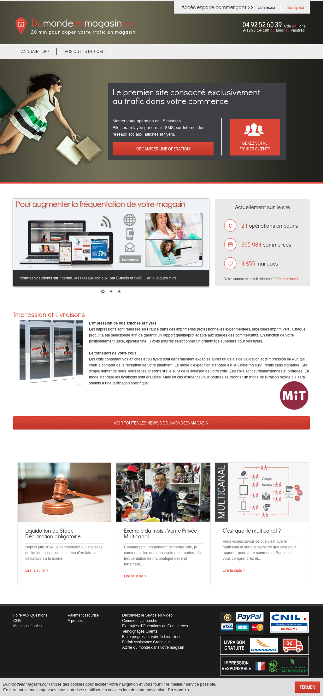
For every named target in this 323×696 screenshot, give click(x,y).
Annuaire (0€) (35, 51)
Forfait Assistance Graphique (146, 642)
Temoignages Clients (139, 631)
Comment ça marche (139, 620)
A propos (75, 620)
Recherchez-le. (289, 279)
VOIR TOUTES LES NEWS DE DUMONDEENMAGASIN (161, 423)
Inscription (295, 7)
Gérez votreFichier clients (255, 146)
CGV (17, 620)
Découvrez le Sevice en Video (147, 615)
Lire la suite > (36, 570)
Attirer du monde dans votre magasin (153, 647)
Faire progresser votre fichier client (151, 637)
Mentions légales (27, 626)
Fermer (307, 687)
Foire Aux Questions (30, 615)
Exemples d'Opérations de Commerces (155, 626)
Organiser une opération (163, 149)
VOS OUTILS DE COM (84, 51)
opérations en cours (269, 225)
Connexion (267, 7)
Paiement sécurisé (83, 615)
